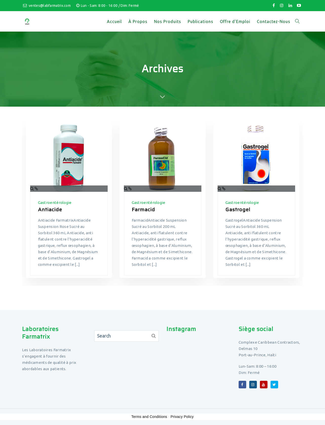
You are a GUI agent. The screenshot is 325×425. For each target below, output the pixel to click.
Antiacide (50, 209)
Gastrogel (237, 209)
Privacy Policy (182, 417)
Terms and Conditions (149, 417)
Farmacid (143, 209)
